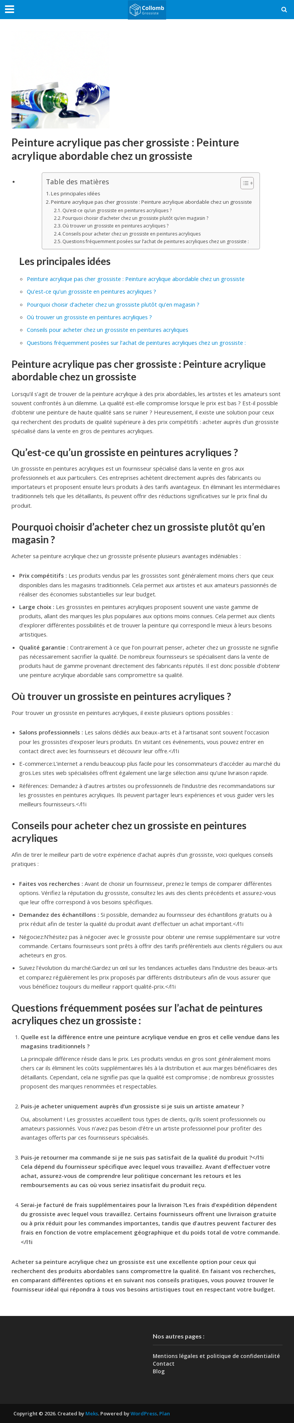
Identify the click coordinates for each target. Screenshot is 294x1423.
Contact (164, 1363)
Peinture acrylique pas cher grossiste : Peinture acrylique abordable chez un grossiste (151, 201)
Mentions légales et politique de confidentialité (216, 1356)
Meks (91, 1413)
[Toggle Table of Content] (243, 183)
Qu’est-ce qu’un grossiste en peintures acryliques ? (117, 210)
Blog (159, 1371)
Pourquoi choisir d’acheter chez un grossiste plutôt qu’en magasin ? (135, 218)
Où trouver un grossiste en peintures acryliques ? (115, 226)
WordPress (144, 1413)
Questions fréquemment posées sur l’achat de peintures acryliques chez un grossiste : (155, 241)
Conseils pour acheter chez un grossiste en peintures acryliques (131, 234)
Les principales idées (75, 193)
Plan (164, 1413)
